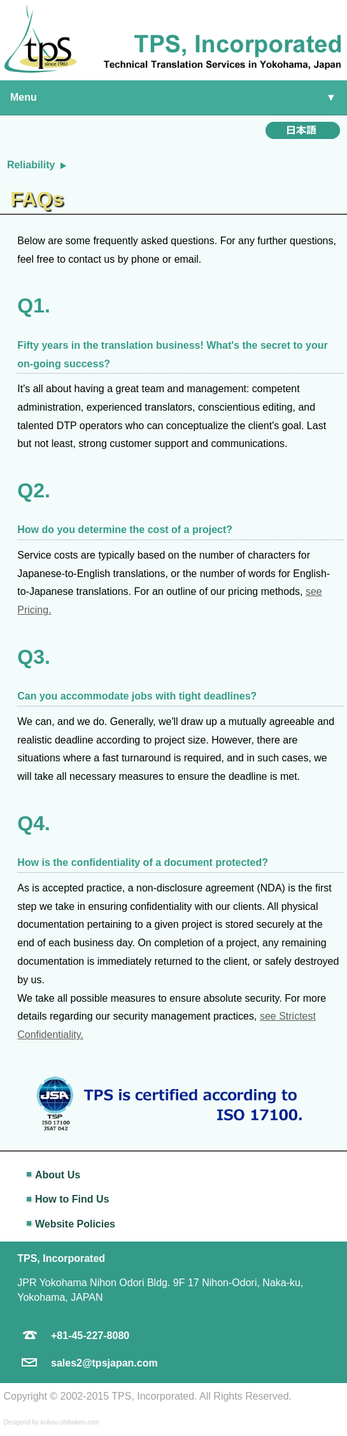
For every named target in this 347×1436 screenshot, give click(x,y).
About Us (57, 1174)
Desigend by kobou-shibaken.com (51, 1422)
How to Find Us (72, 1199)
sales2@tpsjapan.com (104, 1363)
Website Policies (75, 1224)
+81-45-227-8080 (90, 1335)
